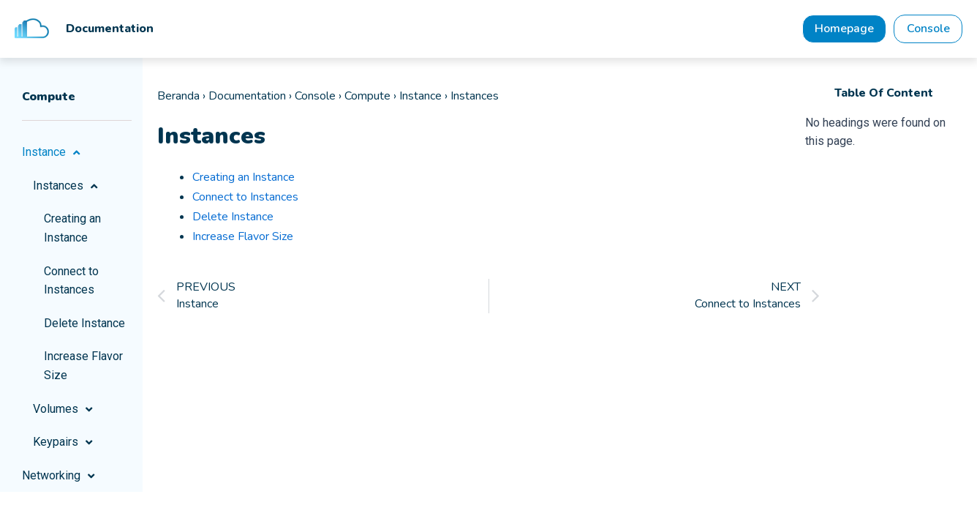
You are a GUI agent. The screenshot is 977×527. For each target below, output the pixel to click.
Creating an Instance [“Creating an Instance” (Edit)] (243, 179)
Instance (53, 155)
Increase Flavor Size (83, 368)
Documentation (247, 98)
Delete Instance (84, 325)
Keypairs (65, 445)
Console (315, 98)
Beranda (178, 98)
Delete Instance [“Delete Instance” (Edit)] (233, 217)
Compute (367, 98)
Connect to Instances (71, 282)
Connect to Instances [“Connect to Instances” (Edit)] (245, 198)
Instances (67, 188)
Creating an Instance (72, 230)
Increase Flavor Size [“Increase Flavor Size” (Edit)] (242, 235)
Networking (60, 477)
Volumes (65, 411)
